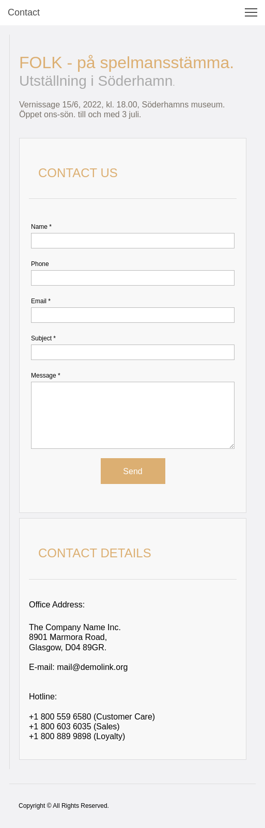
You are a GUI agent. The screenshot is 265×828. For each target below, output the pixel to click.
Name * (41, 226)
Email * (41, 301)
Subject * (43, 338)
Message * (45, 375)
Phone (40, 264)
